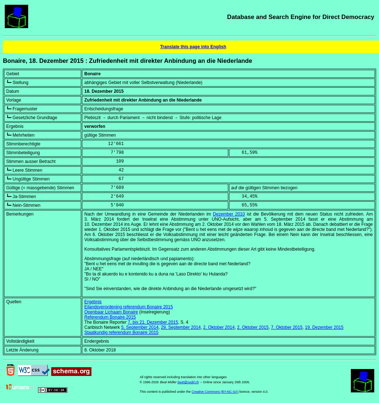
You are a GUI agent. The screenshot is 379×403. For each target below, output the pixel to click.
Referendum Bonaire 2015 (110, 317)
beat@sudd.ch (188, 382)
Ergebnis (92, 301)
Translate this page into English (193, 46)
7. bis (153, 322)
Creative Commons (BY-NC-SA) (215, 392)
